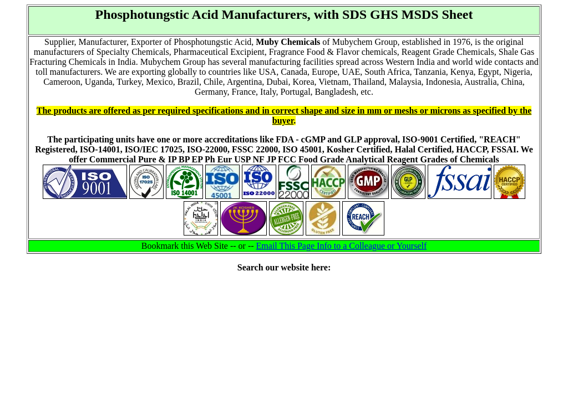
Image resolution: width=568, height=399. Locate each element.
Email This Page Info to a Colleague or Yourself (341, 245)
